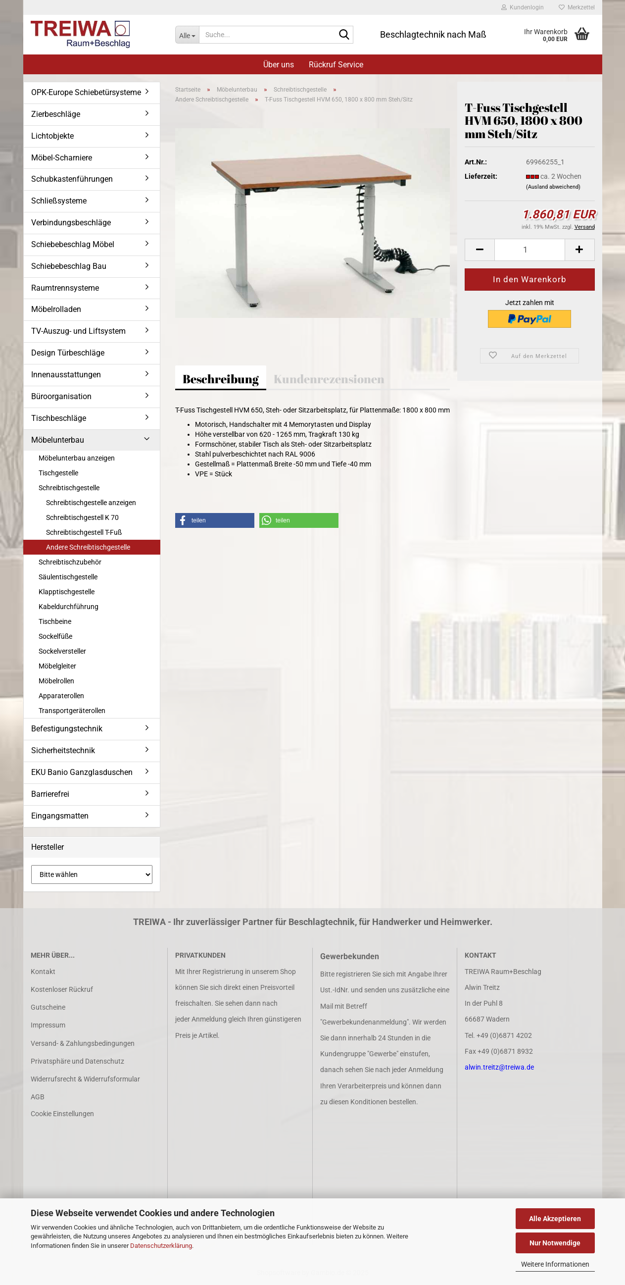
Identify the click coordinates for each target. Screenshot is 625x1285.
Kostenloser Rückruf (62, 989)
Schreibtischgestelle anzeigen (91, 503)
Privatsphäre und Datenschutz (77, 1061)
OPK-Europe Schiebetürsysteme (86, 92)
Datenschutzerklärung (161, 1245)
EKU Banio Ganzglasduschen (82, 772)
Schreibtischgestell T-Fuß (84, 532)
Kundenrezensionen (329, 379)
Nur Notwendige (554, 1243)
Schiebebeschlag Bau (68, 266)
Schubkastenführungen (72, 179)
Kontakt (43, 972)
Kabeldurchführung (68, 607)
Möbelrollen (56, 681)
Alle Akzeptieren (555, 1219)
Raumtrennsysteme (65, 288)
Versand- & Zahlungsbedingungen (83, 1043)
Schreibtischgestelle (69, 488)
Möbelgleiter (57, 666)
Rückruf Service (336, 64)
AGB (38, 1097)
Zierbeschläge (55, 114)
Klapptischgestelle (67, 592)
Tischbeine (55, 621)
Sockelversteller (62, 651)
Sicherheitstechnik (63, 750)
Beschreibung (221, 379)
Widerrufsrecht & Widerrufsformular (85, 1079)
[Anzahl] (529, 250)
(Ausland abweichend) (553, 187)
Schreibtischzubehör (70, 562)
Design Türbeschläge (67, 353)
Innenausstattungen (66, 374)
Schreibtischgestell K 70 (82, 517)
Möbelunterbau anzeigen (77, 458)
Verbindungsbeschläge (71, 222)
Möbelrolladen (56, 309)
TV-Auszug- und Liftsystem (78, 331)
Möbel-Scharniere (61, 157)
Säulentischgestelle (68, 577)
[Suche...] (187, 35)
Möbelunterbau (57, 440)
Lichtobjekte (52, 136)
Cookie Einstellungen (62, 1114)
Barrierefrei (50, 794)
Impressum (48, 1025)
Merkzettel (577, 7)
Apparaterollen (61, 696)
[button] (479, 250)
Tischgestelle (58, 473)
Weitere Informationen (555, 1264)
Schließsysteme (59, 201)
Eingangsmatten (60, 816)
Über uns (278, 64)
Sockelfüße (55, 636)
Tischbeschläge (58, 418)
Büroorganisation (61, 396)
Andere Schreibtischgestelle (88, 547)
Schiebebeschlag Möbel (72, 244)
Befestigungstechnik (66, 728)
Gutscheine (48, 1007)
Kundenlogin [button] (522, 7)
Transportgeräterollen (72, 711)
